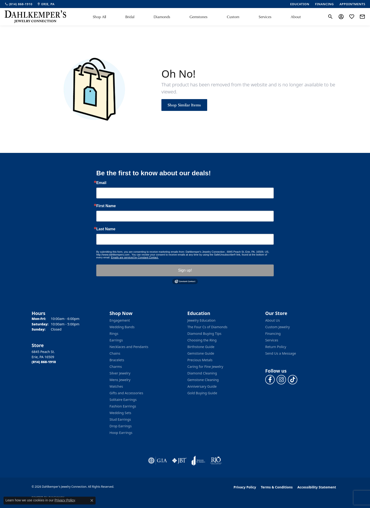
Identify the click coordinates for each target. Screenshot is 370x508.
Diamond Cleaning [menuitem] (202, 373)
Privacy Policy (245, 487)
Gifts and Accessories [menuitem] (126, 393)
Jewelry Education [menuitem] (201, 320)
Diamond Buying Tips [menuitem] (204, 333)
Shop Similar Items (184, 105)
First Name (106, 206)
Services (265, 16)
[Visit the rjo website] (216, 460)
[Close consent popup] (91, 500)
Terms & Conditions (277, 487)
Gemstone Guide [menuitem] (200, 353)
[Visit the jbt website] (179, 460)
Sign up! (185, 270)
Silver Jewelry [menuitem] (119, 373)
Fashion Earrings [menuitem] (122, 406)
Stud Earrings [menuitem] (120, 419)
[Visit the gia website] (157, 460)
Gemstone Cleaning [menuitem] (203, 380)
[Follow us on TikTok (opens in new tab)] (292, 379)
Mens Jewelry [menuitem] (119, 380)
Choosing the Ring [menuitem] (202, 340)
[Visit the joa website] (198, 460)
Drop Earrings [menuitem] (120, 426)
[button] (330, 16)
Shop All (99, 16)
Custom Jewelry (277, 327)
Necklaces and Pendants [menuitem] (128, 346)
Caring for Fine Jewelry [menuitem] (205, 366)
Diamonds (162, 16)
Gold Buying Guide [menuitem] (202, 393)
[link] (18, 4)
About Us (272, 320)
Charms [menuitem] (115, 366)
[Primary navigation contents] (196, 16)
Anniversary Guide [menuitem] (202, 386)
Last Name (105, 229)
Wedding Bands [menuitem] (122, 327)
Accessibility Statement (316, 487)
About (296, 16)
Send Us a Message (280, 353)
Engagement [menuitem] (119, 320)
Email (101, 183)
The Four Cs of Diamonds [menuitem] (207, 327)
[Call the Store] (44, 362)
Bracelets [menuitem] (116, 360)
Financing (273, 333)
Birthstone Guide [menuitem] (200, 346)
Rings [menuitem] (113, 333)
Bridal (129, 16)
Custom (233, 16)
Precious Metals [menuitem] (199, 360)
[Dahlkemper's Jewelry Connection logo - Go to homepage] (35, 16)
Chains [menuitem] (114, 353)
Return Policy (275, 346)
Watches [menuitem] (116, 386)
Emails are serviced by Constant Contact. (135, 257)
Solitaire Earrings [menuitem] (123, 399)
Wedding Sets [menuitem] (120, 413)
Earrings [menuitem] (116, 340)
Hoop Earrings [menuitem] (120, 432)
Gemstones (198, 16)
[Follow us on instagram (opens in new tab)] (281, 379)
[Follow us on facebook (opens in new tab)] (270, 379)
